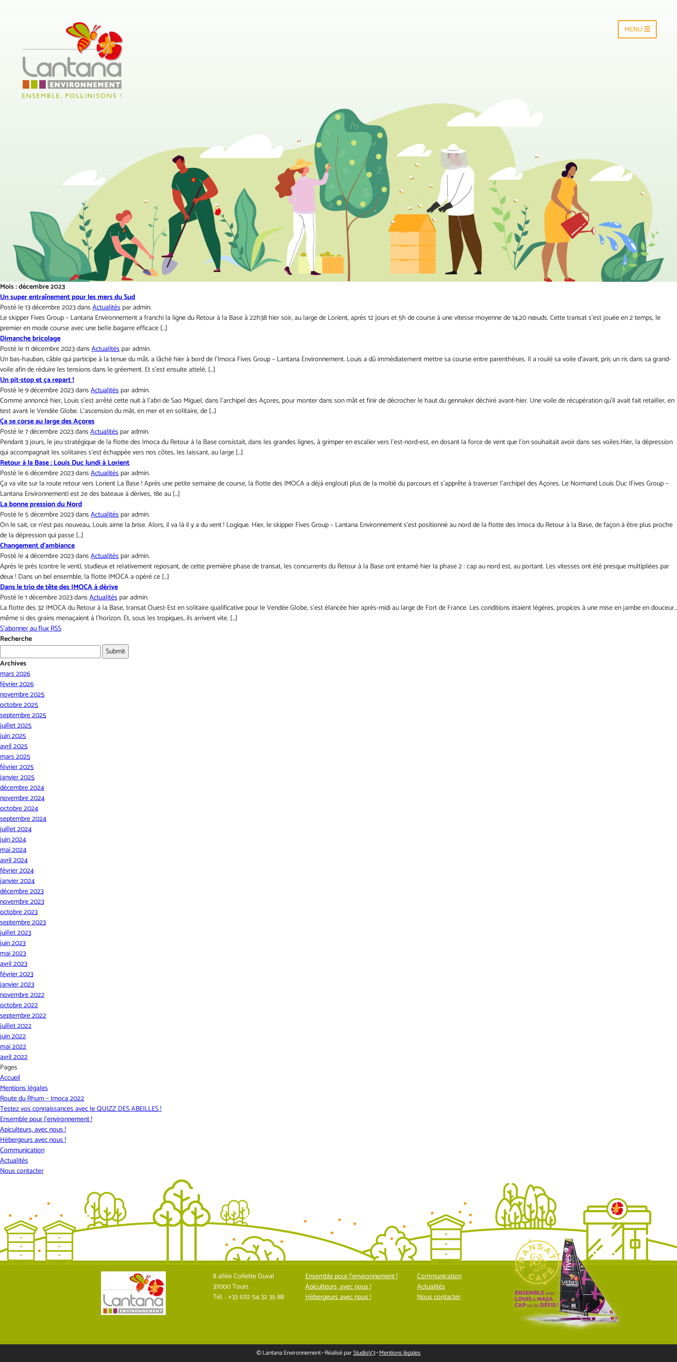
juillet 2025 (16, 725)
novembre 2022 (22, 995)
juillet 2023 (15, 933)
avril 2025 (14, 746)
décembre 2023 (22, 891)
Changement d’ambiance (37, 546)
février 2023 (16, 974)
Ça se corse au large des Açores (47, 421)
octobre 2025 (19, 705)
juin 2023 (12, 943)
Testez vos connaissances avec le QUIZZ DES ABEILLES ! (80, 1109)
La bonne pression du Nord (41, 504)
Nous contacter (22, 1171)
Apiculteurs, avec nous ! (33, 1129)
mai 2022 (13, 1047)
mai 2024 (13, 850)
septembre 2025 (23, 715)
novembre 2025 (22, 694)
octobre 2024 (19, 808)
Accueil (10, 1078)
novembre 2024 (22, 798)
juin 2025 (13, 736)
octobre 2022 (19, 1005)
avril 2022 (14, 1057)
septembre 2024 (23, 819)
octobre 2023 (19, 912)
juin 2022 (13, 1036)
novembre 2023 (22, 902)
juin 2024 (13, 839)
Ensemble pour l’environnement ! (46, 1119)
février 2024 (17, 870)
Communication (22, 1150)
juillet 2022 (16, 1026)
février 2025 (17, 767)
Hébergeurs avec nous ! (33, 1140)
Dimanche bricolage (30, 338)
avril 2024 (14, 860)
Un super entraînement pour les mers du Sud (67, 297)
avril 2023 (13, 964)
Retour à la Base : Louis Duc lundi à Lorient (65, 463)
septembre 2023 (23, 922)
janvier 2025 (17, 777)
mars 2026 (15, 674)
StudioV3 (364, 1353)
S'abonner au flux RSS (30, 628)
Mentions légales (24, 1088)
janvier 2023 (17, 984)
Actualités (106, 307)
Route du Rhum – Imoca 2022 (42, 1098)
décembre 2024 (22, 788)
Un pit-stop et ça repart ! (37, 380)
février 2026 (17, 684)
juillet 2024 (16, 829)
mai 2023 (13, 953)
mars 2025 (15, 757)
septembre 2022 (23, 1016)
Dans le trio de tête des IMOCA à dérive (59, 587)
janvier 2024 (17, 881)
